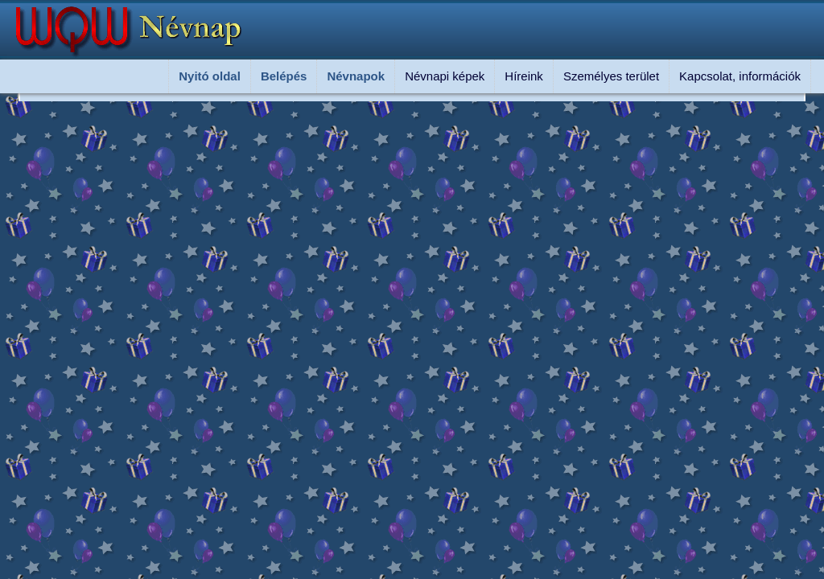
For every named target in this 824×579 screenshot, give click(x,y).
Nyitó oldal (210, 76)
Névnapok (356, 76)
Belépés (284, 76)
